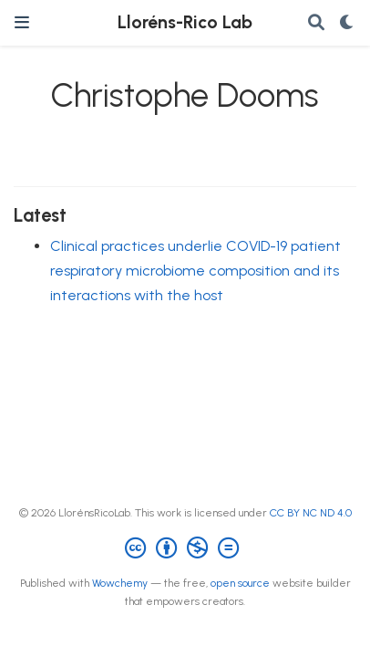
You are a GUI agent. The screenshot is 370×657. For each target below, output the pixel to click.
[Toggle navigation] (22, 22)
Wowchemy (120, 583)
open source (240, 583)
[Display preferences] (347, 23)
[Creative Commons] (185, 548)
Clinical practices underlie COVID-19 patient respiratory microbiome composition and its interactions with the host (195, 270)
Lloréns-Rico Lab (185, 22)
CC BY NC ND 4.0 (311, 512)
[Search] (316, 23)
